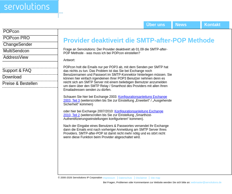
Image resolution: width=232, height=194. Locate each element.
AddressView (15, 57)
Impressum (109, 177)
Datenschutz (125, 177)
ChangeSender (17, 44)
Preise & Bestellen (20, 83)
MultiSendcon (16, 50)
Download (11, 77)
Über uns (155, 24)
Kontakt (212, 24)
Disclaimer (141, 177)
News (181, 24)
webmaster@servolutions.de (206, 182)
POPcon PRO (16, 38)
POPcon (11, 31)
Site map (155, 177)
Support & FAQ (16, 70)
